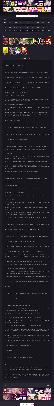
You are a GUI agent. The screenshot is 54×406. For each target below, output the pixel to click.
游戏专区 (26, 19)
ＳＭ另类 (49, 22)
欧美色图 (21, 27)
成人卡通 (21, 25)
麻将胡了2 (32, 19)
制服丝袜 (32, 25)
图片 (5, 27)
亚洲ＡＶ (10, 22)
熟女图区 (43, 27)
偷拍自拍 (15, 25)
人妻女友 (21, 30)
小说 (5, 30)
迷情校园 (32, 30)
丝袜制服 (37, 22)
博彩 (5, 19)
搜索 (36, 16)
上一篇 (9, 385)
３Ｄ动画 (26, 22)
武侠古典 (26, 30)
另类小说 (37, 30)
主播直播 (43, 22)
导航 (5, 32)
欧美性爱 (26, 25)
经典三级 (37, 25)
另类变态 (49, 25)
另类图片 (49, 27)
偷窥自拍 (10, 27)
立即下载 (32, 404)
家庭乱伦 (15, 30)
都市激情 (10, 30)
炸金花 (38, 19)
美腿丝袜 (32, 27)
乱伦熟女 (43, 25)
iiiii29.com (27, 14)
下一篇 (44, 385)
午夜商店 (50, 36)
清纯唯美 (37, 27)
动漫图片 (26, 27)
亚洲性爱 (10, 25)
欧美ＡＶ (21, 22)
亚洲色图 (15, 27)
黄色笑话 (43, 30)
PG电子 (10, 19)
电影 (5, 25)
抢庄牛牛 (49, 19)
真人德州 (15, 19)
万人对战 (21, 19)
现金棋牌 (43, 19)
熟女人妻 (32, 22)
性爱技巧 (49, 30)
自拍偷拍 (15, 22)
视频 (5, 22)
